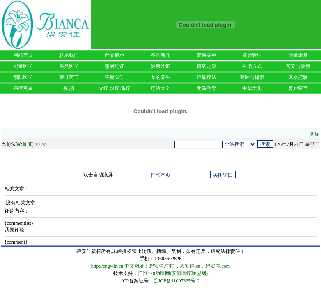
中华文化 (252, 88)
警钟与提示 (252, 77)
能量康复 (298, 55)
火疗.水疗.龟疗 (115, 88)
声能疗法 (206, 77)
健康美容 (206, 55)
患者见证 (114, 66)
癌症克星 (23, 88)
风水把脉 (298, 77)
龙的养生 (160, 77)
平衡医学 (114, 77)
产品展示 (114, 55)
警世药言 (69, 77)
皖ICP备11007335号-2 (176, 281)
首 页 (27, 144)
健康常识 (160, 66)
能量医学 (23, 66)
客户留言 (298, 88)
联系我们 (69, 55)
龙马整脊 (206, 88)
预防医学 (23, 77)
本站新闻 (160, 55)
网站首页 (23, 55)
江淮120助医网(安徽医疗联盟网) (173, 273)
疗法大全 (160, 88)
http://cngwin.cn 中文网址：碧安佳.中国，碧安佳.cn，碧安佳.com (160, 266)
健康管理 (252, 55)
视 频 (68, 88)
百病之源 (206, 66)
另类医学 (69, 66)
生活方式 (252, 66)
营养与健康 (298, 66)
